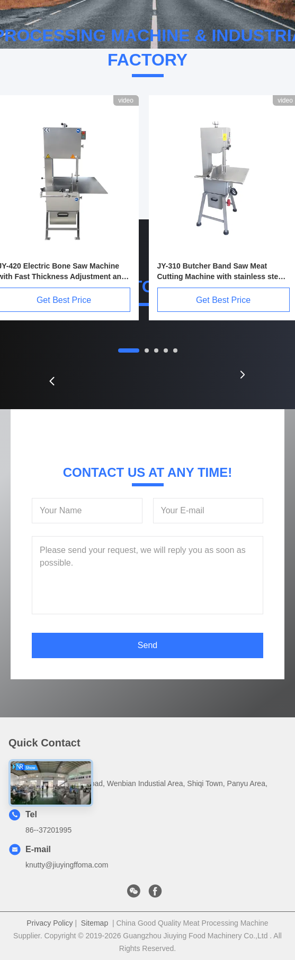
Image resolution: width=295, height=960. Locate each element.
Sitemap (94, 923)
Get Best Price (223, 300)
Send (147, 645)
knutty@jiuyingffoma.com (66, 865)
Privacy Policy (49, 923)
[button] (52, 381)
